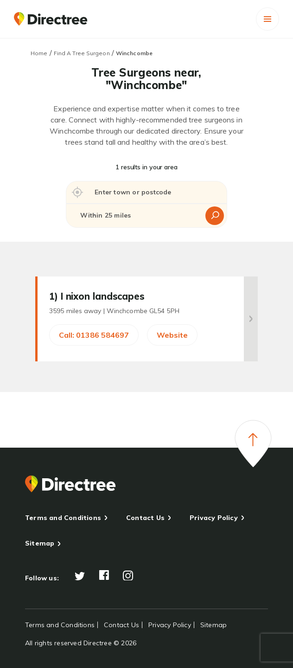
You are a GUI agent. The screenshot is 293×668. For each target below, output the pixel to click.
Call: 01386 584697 (94, 335)
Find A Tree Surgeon (82, 53)
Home (39, 53)
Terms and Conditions (63, 518)
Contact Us (145, 518)
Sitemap (39, 543)
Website (172, 335)
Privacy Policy (214, 518)
